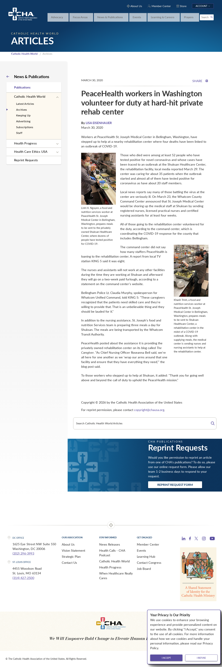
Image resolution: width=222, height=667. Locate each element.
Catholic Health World (24, 53)
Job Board (144, 569)
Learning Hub (146, 556)
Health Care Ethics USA (30, 151)
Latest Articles (25, 103)
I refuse (201, 657)
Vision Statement (73, 550)
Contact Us (69, 562)
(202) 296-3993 (23, 553)
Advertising (23, 121)
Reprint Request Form (175, 485)
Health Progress (25, 143)
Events (141, 550)
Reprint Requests (26, 160)
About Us (68, 544)
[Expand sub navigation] (57, 97)
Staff (19, 133)
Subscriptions (24, 127)
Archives (21, 109)
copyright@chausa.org (149, 410)
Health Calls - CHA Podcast (112, 552)
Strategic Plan (71, 556)
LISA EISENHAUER (99, 123)
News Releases (109, 544)
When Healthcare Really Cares (116, 575)
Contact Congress (149, 562)
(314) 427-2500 (23, 578)
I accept (166, 657)
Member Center (148, 544)
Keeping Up (23, 115)
